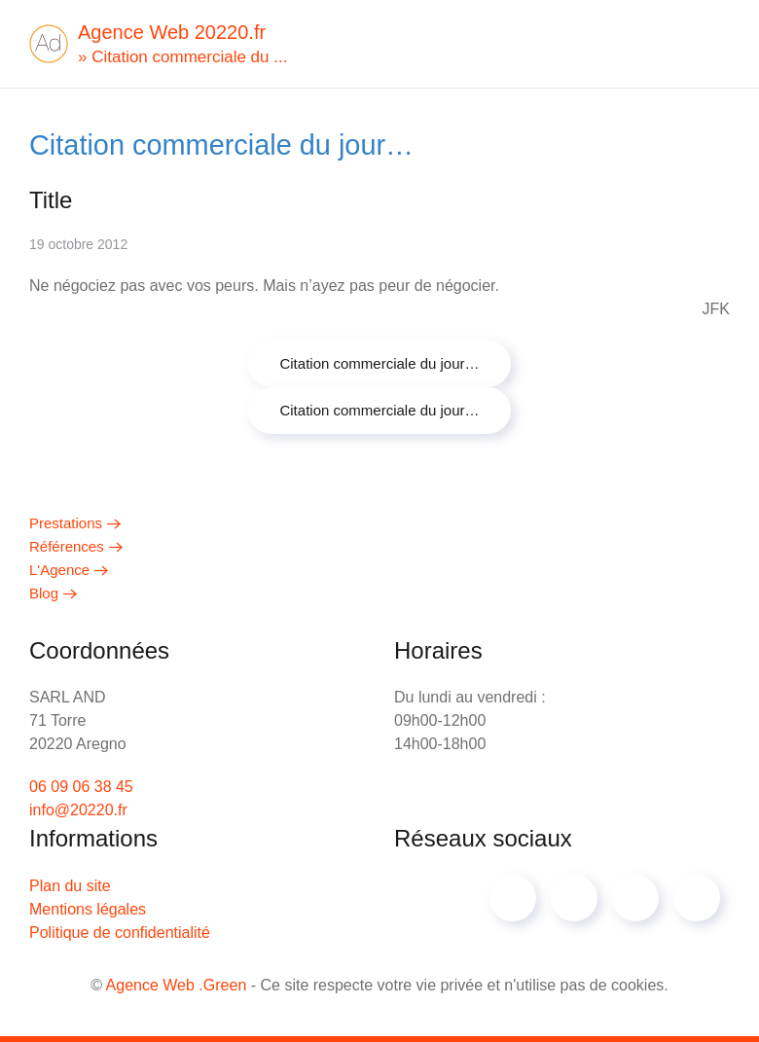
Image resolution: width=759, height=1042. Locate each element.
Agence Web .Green (176, 985)
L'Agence (59, 569)
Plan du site (70, 886)
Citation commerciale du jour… (379, 363)
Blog (43, 593)
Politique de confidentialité (119, 932)
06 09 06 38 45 (81, 786)
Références (66, 546)
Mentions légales (87, 909)
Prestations (65, 523)
